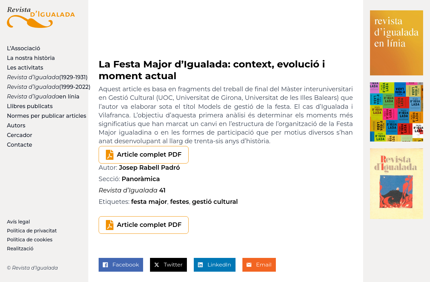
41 (132, 190)
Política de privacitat (32, 231)
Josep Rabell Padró (149, 167)
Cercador (19, 135)
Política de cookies (29, 240)
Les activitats (25, 67)
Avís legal (18, 222)
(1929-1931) (41, 77)
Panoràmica (141, 179)
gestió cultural (215, 202)
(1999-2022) (41, 87)
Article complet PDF (149, 154)
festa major (149, 202)
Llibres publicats (30, 106)
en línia (41, 96)
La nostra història (31, 58)
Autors (16, 125)
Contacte (19, 145)
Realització (20, 249)
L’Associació (23, 48)
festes (179, 202)
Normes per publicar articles (41, 116)
